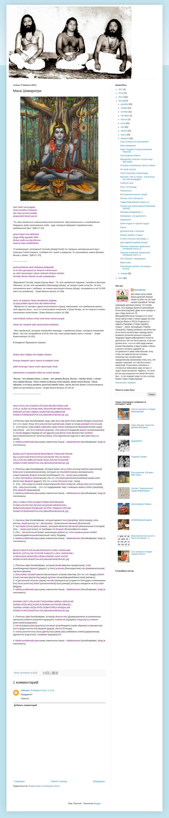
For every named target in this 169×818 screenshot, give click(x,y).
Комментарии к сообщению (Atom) (44, 786)
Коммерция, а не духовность (133, 216)
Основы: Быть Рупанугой (131, 198)
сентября (125, 116)
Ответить (25, 698)
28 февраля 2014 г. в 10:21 (42, 690)
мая (123, 127)
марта (124, 135)
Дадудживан (136, 441)
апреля (124, 131)
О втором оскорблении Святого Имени (137, 165)
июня (123, 123)
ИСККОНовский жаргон (141, 520)
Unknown (25, 690)
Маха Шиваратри (128, 145)
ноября (124, 108)
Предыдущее (99, 781)
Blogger (97, 803)
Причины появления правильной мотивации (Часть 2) (135, 247)
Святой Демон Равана (130, 155)
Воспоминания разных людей (133, 194)
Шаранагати (125, 220)
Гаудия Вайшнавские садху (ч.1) (134, 202)
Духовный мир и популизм (132, 231)
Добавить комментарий (25, 705)
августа (124, 119)
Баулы (123, 227)
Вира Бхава (125, 262)
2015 (120, 97)
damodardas (140, 290)
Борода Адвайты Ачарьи (131, 235)
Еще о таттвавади (128, 187)
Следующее (19, 781)
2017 (120, 89)
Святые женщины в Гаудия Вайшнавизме (143, 410)
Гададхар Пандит (139, 457)
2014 (120, 101)
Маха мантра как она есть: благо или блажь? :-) (143, 537)
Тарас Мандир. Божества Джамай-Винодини (142, 426)
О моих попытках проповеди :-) (134, 239)
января (124, 273)
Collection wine (126, 183)
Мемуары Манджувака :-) (131, 212)
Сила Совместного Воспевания (134, 142)
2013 (120, 278)
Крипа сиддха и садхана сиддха (134, 223)
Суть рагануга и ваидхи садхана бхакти (141, 553)
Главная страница (59, 781)
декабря (125, 104)
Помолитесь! (126, 191)
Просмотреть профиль (125, 382)
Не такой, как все (128, 169)
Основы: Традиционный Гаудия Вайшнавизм (142, 489)
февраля (125, 138)
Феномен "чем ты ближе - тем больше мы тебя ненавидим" (137, 178)
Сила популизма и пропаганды (134, 173)
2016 (120, 93)
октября (124, 112)
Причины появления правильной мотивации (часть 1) (135, 253)
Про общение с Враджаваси (133, 259)
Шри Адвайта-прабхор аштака (134, 242)
